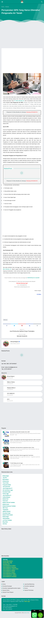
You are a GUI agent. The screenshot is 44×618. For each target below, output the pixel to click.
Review (5, 321)
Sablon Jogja (27, 605)
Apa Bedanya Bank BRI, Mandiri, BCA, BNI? (20, 434)
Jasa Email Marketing (29, 587)
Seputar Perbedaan (29, 593)
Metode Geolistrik (22, 338)
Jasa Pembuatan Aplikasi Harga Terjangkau (22, 333)
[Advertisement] (22, 35)
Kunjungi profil (10, 380)
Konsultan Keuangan (7, 589)
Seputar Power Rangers (8, 596)
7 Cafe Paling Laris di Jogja (17, 465)
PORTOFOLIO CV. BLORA (33, 279)
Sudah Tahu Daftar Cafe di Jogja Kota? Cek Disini (22, 458)
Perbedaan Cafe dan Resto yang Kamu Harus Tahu (23, 450)
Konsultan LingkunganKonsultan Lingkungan (11, 591)
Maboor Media (26, 616)
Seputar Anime (6, 593)
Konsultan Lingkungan (29, 589)
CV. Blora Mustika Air (19, 100)
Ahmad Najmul (14, 344)
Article (4, 587)
